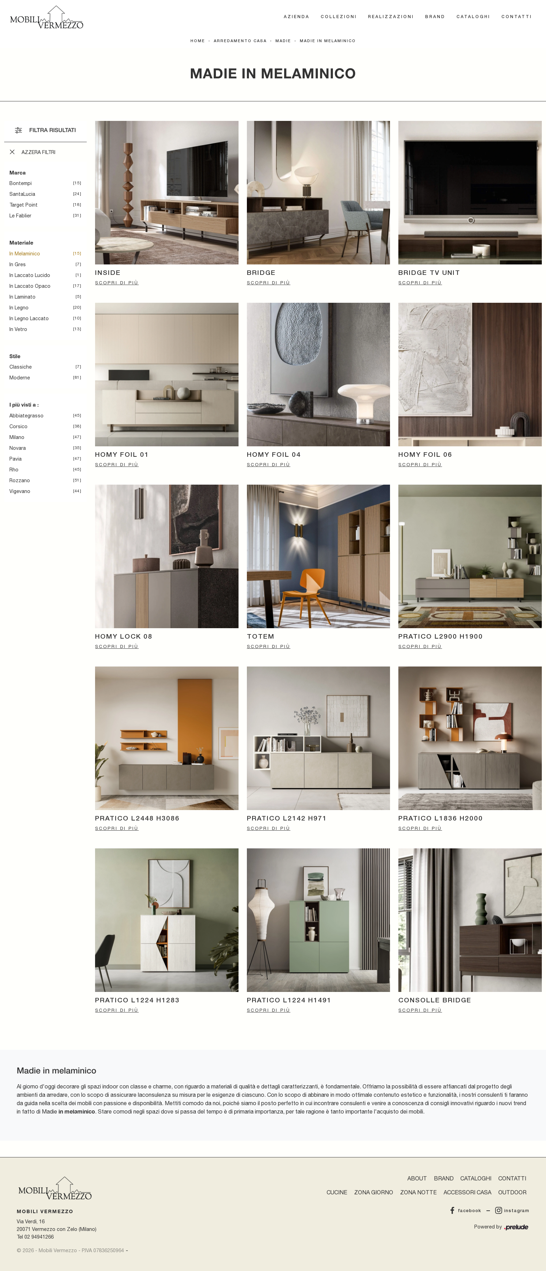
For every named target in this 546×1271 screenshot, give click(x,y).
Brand (435, 17)
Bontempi (20, 183)
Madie (283, 41)
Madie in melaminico (328, 41)
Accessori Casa (467, 1192)
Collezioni (339, 17)
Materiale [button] (21, 242)
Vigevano (19, 491)
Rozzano (19, 480)
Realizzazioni (391, 17)
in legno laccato (29, 318)
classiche (20, 367)
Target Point (23, 205)
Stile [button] (15, 356)
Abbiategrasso (26, 415)
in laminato (22, 297)
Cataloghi (473, 17)
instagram (512, 1211)
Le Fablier (20, 215)
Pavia (15, 459)
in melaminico (24, 253)
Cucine (337, 1192)
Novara (17, 448)
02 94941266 (39, 1237)
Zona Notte (418, 1192)
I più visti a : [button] (24, 404)
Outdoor (512, 1192)
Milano (16, 437)
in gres (17, 264)
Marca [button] (17, 172)
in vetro (18, 329)
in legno (19, 307)
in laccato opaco (29, 286)
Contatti (516, 17)
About (417, 1178)
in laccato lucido (29, 275)
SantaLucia (22, 194)
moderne (19, 377)
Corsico (18, 426)
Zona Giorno (373, 1192)
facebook (465, 1211)
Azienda (297, 17)
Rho (13, 469)
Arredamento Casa (240, 41)
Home (197, 41)
